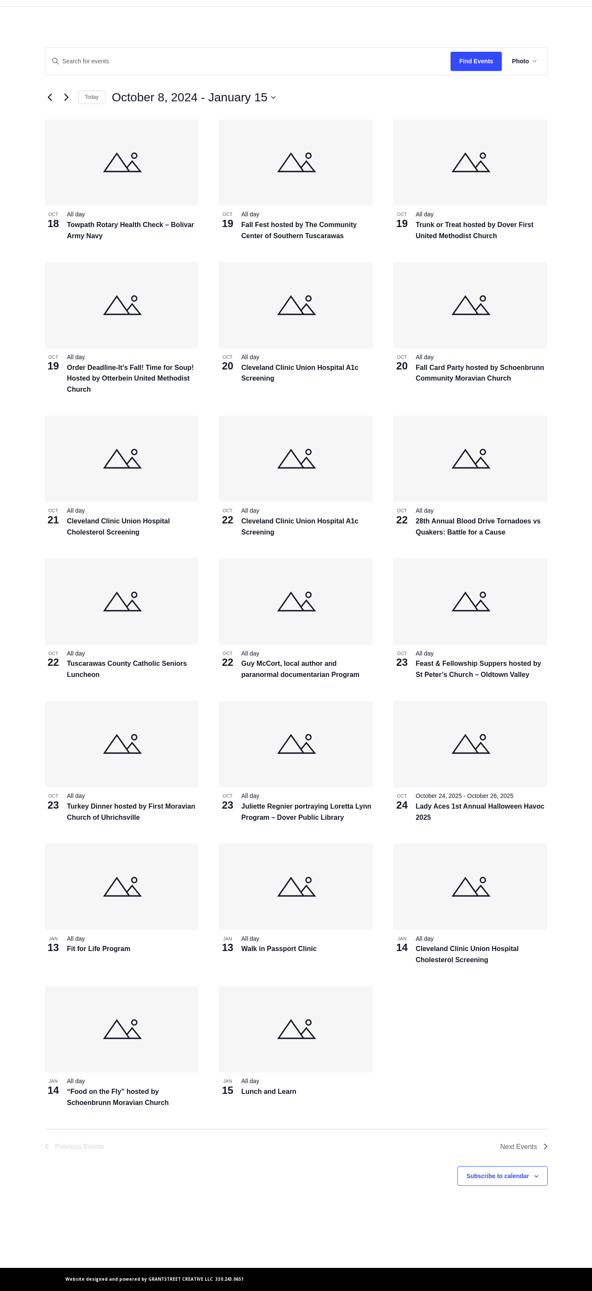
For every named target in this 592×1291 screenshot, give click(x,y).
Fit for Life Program (98, 948)
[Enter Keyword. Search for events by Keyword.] (248, 61)
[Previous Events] (50, 97)
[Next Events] (67, 97)
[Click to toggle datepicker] (194, 97)
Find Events (476, 61)
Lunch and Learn (268, 1091)
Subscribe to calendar (497, 1176)
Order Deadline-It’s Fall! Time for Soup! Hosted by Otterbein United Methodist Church (130, 378)
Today (92, 97)
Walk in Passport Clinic (278, 948)
